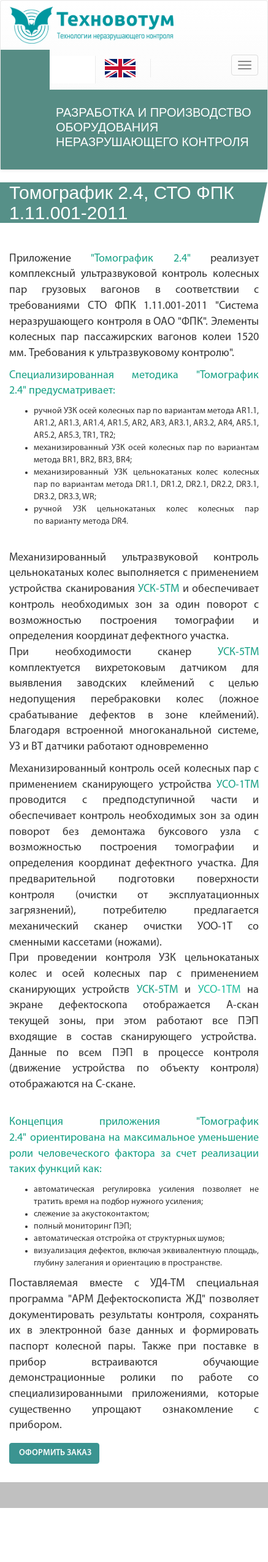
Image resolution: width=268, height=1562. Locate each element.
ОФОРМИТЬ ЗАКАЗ (54, 1453)
